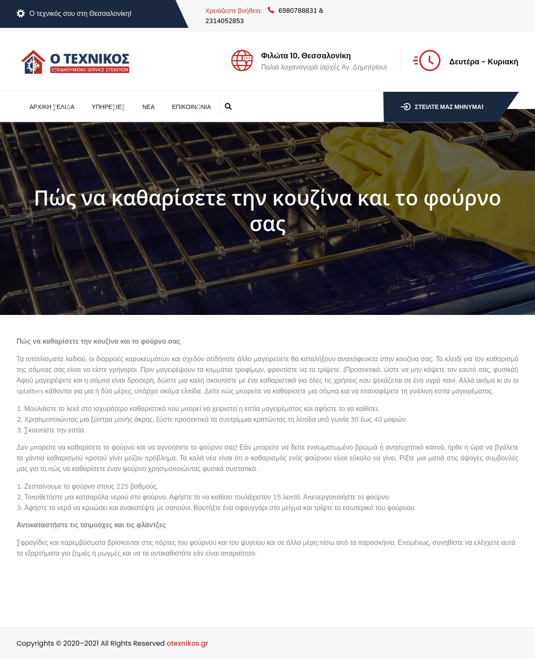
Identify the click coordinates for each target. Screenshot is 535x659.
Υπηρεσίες (108, 107)
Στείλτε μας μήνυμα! (442, 107)
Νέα (148, 107)
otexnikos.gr (187, 643)
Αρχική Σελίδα (52, 107)
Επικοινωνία (191, 107)
